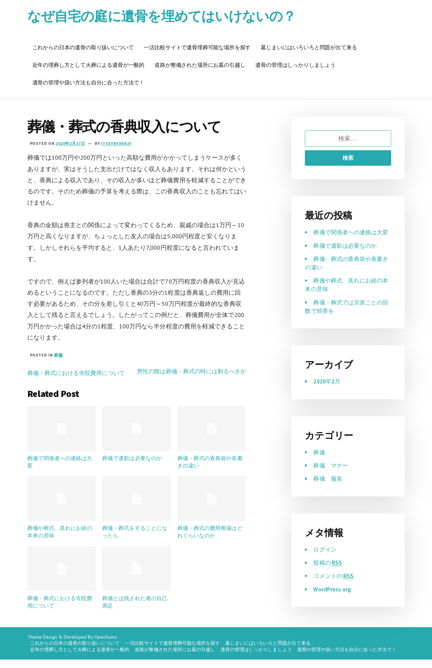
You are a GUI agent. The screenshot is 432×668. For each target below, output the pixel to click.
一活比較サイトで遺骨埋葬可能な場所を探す (197, 47)
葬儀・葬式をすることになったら (134, 537)
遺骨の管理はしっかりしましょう (295, 64)
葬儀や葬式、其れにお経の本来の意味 (59, 537)
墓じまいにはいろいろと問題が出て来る (309, 47)
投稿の (328, 571)
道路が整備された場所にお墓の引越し (199, 64)
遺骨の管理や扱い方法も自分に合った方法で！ (88, 82)
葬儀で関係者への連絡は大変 (59, 467)
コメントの (334, 585)
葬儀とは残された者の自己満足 (134, 606)
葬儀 (58, 354)
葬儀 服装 (328, 487)
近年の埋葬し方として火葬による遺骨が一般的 (88, 64)
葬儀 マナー (331, 474)
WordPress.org (332, 598)
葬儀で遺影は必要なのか (132, 463)
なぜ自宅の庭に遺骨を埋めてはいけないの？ (168, 16)
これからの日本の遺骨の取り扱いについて (83, 47)
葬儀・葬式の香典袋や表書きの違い (209, 467)
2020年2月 (327, 390)
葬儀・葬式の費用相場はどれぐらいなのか (209, 537)
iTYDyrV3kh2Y (116, 143)
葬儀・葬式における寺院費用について (79, 373)
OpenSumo (105, 645)
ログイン (325, 558)
